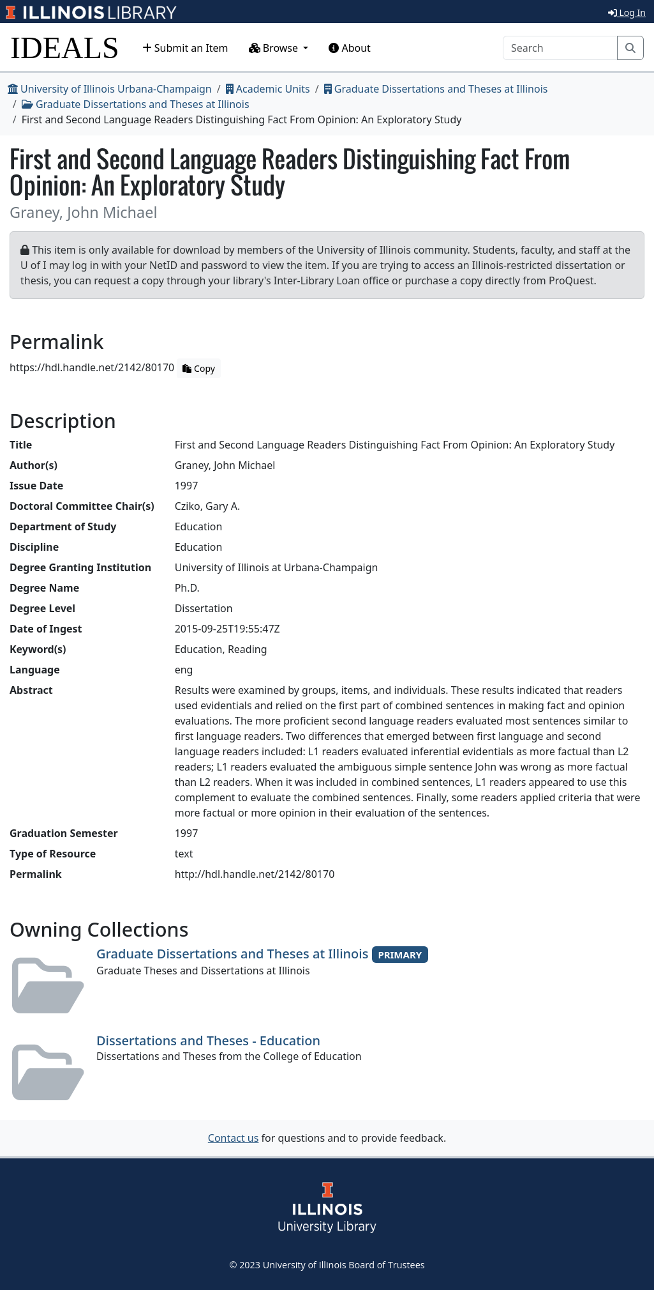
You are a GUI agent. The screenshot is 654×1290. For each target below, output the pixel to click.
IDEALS (64, 48)
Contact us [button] (233, 1138)
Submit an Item (185, 48)
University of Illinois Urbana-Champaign (110, 89)
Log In (627, 12)
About (350, 48)
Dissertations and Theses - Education (208, 1040)
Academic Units (268, 89)
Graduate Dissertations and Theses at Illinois (436, 89)
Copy (198, 368)
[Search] (560, 48)
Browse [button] (275, 48)
